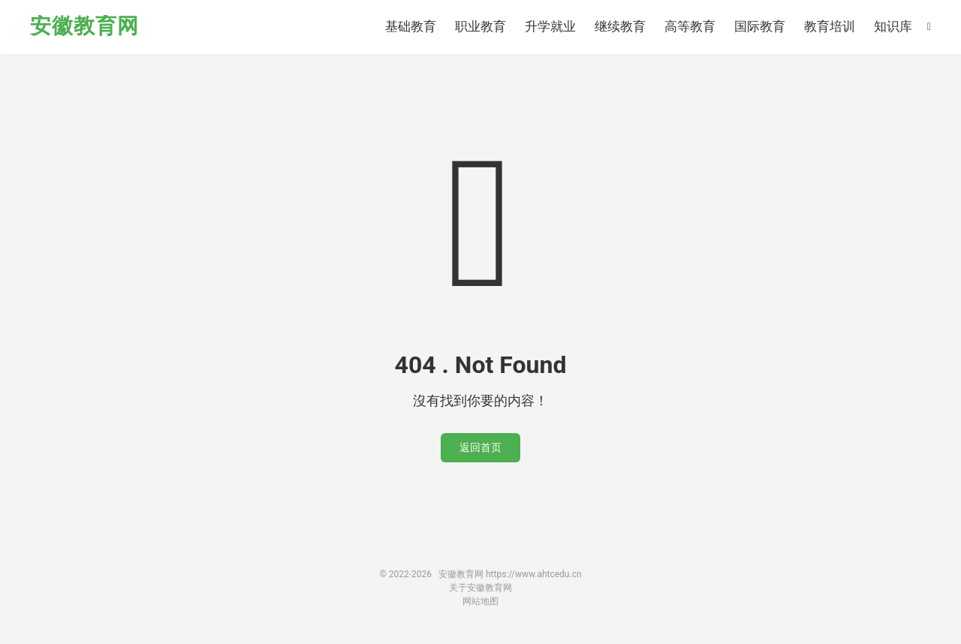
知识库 (893, 26)
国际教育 (759, 26)
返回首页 (480, 447)
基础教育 (410, 26)
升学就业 (550, 26)
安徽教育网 (84, 26)
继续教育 (620, 26)
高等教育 (689, 26)
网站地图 (480, 601)
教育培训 (829, 26)
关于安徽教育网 (480, 587)
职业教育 (480, 26)
